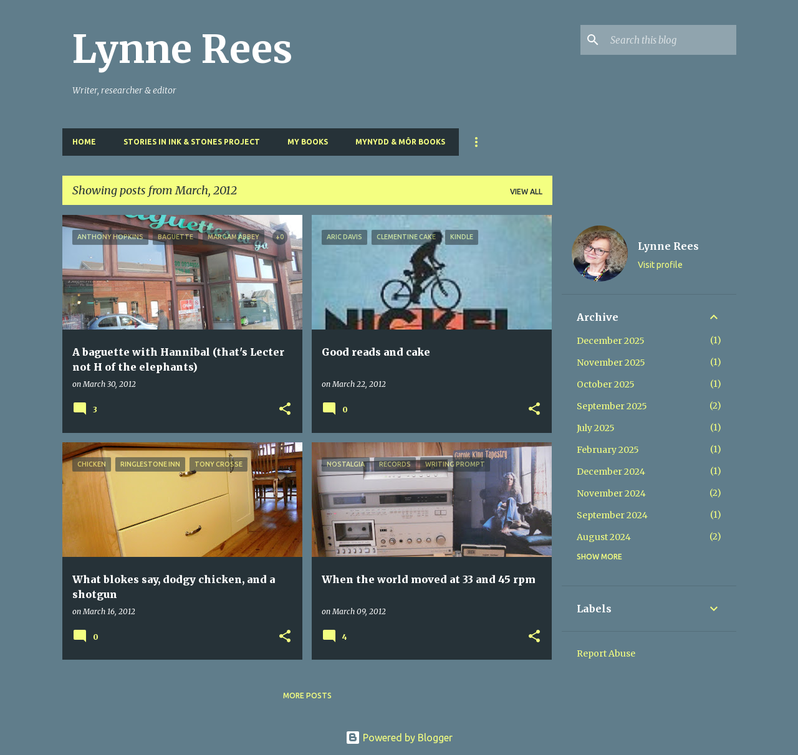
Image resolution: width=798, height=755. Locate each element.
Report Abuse (606, 653)
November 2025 (611, 362)
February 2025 (608, 449)
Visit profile (660, 265)
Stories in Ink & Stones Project (191, 142)
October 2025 (606, 384)
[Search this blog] (670, 40)
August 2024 (604, 537)
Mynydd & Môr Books (400, 142)
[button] (284, 409)
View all (526, 192)
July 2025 (596, 428)
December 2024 (611, 471)
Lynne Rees (182, 49)
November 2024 (611, 493)
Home (84, 142)
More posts (307, 695)
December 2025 (611, 340)
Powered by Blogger (399, 737)
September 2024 (612, 515)
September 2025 (612, 406)
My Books (307, 142)
